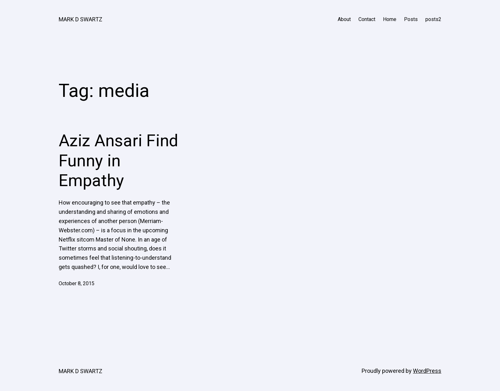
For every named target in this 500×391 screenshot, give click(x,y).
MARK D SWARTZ (80, 19)
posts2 (433, 19)
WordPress (427, 370)
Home (389, 19)
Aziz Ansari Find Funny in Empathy (118, 160)
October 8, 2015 (76, 283)
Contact (366, 19)
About (344, 19)
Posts (411, 19)
